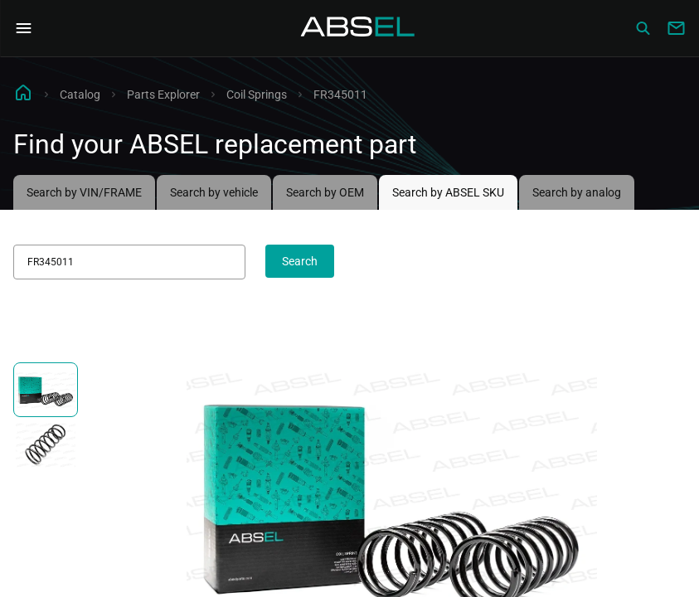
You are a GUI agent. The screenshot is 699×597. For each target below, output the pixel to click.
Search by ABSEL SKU (448, 192)
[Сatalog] (643, 28)
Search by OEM (325, 192)
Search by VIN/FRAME (84, 192)
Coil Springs (256, 94)
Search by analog (576, 192)
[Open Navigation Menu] (23, 28)
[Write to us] (676, 28)
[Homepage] (358, 28)
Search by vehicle (214, 192)
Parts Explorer (163, 94)
